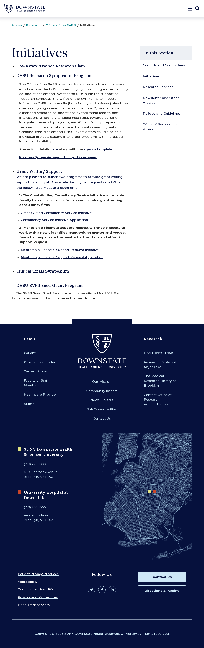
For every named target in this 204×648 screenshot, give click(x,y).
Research (34, 25)
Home (17, 25)
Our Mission (101, 381)
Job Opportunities (102, 409)
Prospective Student (41, 362)
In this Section (158, 52)
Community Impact (101, 391)
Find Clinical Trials (158, 353)
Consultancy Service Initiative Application (54, 220)
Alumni (29, 404)
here (54, 149)
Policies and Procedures (38, 597)
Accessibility (27, 582)
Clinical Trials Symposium (42, 271)
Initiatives (151, 76)
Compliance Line (31, 589)
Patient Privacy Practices (38, 574)
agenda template (98, 149)
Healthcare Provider (40, 394)
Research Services (158, 87)
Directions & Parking (162, 591)
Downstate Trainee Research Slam (50, 66)
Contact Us (102, 418)
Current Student (37, 371)
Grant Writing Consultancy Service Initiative (56, 213)
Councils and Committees (164, 65)
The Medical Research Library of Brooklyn (160, 380)
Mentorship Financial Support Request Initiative (60, 250)
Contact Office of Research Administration (157, 399)
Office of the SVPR (61, 25)
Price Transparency (34, 605)
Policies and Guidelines (162, 113)
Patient (30, 353)
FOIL (52, 589)
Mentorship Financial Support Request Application (62, 257)
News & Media (101, 400)
